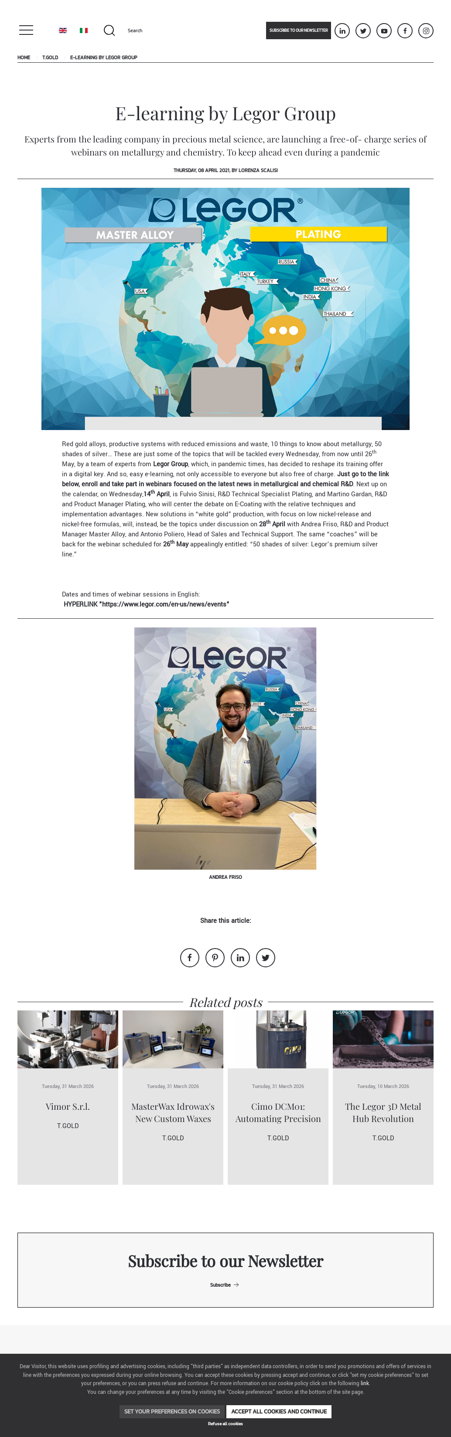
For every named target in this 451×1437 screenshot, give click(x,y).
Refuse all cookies (225, 1423)
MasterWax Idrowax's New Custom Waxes (173, 1112)
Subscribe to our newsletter (299, 30)
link (365, 1383)
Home (23, 57)
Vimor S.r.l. (68, 1106)
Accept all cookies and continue (279, 1411)
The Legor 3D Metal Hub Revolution (383, 1112)
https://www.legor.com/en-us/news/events (164, 604)
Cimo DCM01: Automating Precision (278, 1112)
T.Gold (50, 57)
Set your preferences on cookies (172, 1411)
